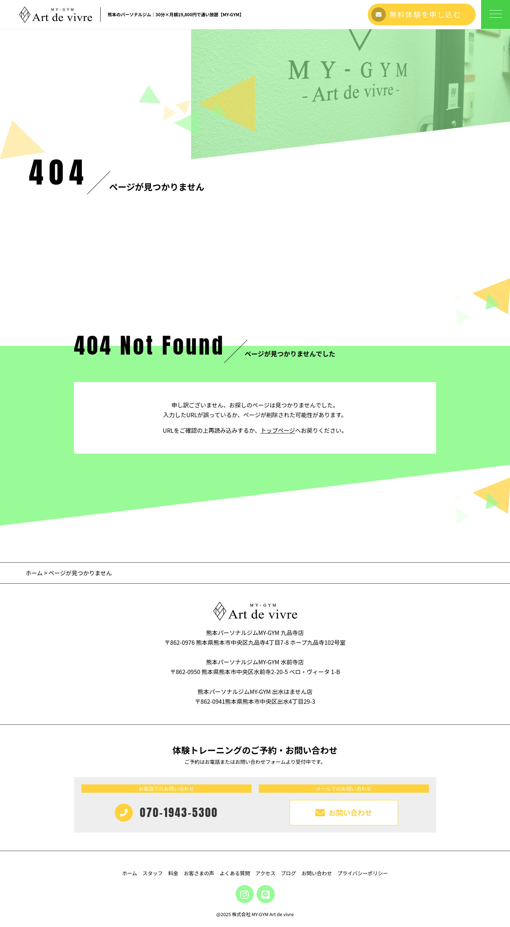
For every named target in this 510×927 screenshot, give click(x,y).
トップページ (278, 430)
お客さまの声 (199, 873)
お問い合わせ (317, 873)
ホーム (34, 572)
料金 (173, 873)
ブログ (288, 873)
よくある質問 (235, 873)
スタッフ (153, 873)
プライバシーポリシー (362, 873)
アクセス (265, 873)
